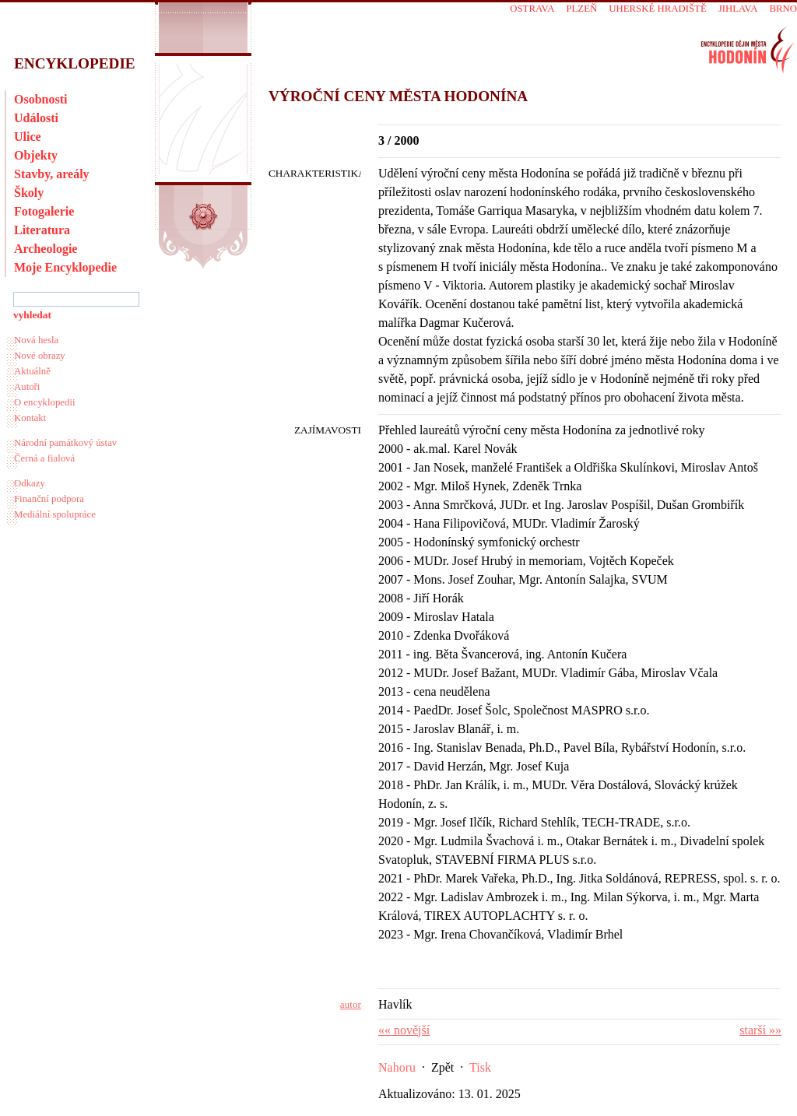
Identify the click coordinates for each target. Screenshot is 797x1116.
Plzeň (581, 8)
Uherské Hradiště (657, 8)
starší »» (760, 1030)
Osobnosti (40, 99)
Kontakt (30, 417)
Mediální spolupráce (55, 514)
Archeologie (45, 248)
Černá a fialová (44, 458)
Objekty (36, 155)
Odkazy (29, 483)
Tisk (480, 1067)
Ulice (27, 136)
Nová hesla (36, 340)
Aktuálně (32, 371)
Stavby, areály (52, 174)
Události (36, 118)
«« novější (404, 1030)
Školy (29, 192)
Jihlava (738, 8)
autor (350, 1004)
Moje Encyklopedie (65, 267)
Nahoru (397, 1067)
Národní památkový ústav (65, 442)
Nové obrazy (39, 355)
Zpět (442, 1067)
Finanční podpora (49, 498)
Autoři (27, 386)
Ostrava (532, 8)
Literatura (42, 230)
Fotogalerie (44, 211)
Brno (783, 8)
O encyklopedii (44, 402)
